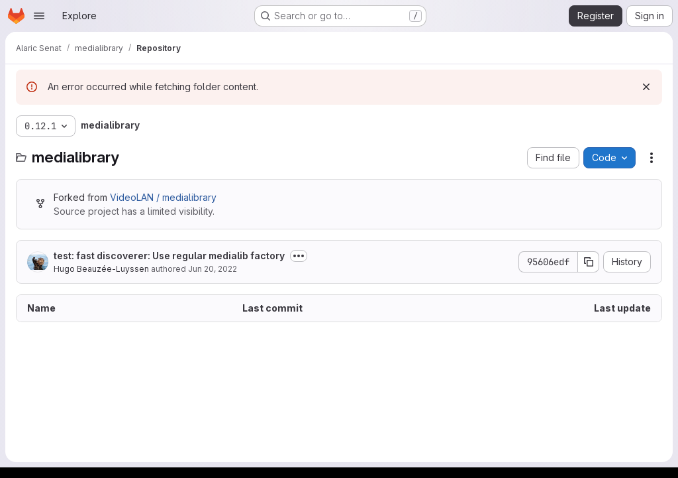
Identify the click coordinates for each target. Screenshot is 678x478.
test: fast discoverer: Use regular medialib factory (169, 255)
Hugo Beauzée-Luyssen (101, 269)
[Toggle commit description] (298, 256)
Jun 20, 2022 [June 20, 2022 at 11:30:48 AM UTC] (212, 269)
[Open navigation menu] (39, 16)
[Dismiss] (646, 87)
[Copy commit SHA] (588, 261)
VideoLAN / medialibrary (163, 197)
